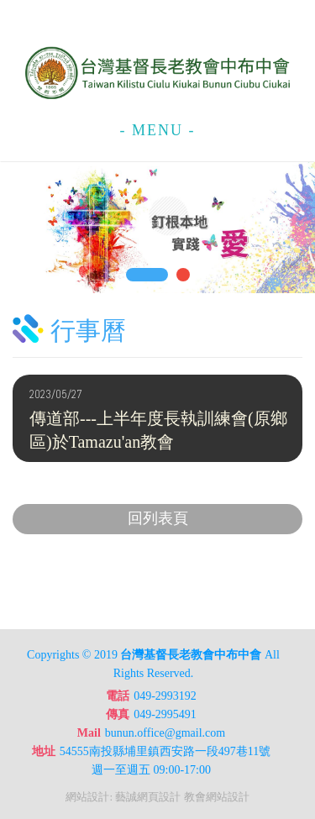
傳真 (117, 714)
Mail (89, 733)
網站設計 (87, 796)
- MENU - (158, 130)
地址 (43, 751)
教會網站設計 (216, 796)
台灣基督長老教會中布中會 (158, 73)
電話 (117, 696)
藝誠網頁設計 (148, 796)
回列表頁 (158, 518)
